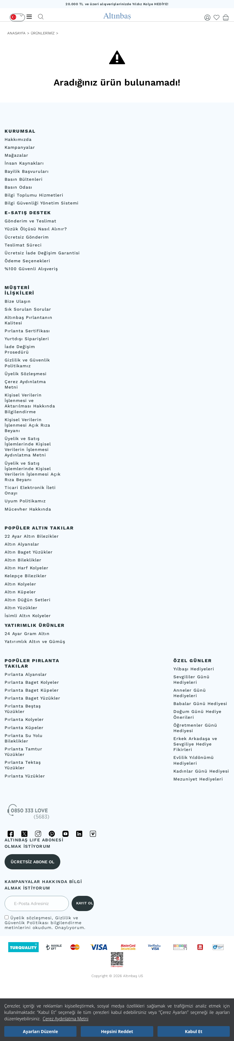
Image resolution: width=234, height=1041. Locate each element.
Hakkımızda (18, 139)
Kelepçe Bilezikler (26, 575)
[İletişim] (29, 813)
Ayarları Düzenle (40, 1031)
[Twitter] (24, 834)
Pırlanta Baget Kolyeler (32, 682)
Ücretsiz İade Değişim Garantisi (42, 252)
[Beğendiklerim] (216, 18)
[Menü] (29, 16)
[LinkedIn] (79, 834)
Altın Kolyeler (20, 583)
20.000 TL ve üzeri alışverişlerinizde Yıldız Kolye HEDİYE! (117, 4)
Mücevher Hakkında (28, 508)
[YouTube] (65, 834)
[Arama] (41, 16)
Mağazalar (16, 155)
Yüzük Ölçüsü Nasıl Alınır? (36, 228)
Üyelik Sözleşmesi (26, 373)
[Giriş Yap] (207, 18)
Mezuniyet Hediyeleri (198, 779)
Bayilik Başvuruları (27, 171)
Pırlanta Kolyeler (24, 719)
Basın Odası (18, 187)
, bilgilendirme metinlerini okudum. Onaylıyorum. (45, 922)
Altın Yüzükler (21, 607)
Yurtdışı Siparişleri (27, 338)
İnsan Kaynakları (24, 163)
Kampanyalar (20, 147)
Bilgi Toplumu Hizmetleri (34, 195)
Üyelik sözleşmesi (31, 917)
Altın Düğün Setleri (28, 599)
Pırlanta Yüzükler (25, 775)
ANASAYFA (16, 33)
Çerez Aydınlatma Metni (65, 1019)
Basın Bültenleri (24, 179)
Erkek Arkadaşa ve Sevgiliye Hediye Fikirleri (195, 744)
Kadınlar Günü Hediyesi (201, 771)
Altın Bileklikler (23, 559)
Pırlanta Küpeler (24, 727)
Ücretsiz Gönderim (27, 236)
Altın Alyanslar (22, 544)
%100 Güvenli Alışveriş (31, 268)
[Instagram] (38, 834)
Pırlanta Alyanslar (26, 674)
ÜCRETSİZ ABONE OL (32, 861)
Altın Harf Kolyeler (26, 567)
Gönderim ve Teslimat (30, 220)
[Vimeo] (93, 834)
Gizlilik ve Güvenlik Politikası (41, 920)
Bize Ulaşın (18, 301)
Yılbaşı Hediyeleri (193, 668)
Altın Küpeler (20, 591)
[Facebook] (11, 834)
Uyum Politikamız (25, 500)
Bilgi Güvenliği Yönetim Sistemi (42, 203)
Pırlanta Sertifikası (27, 330)
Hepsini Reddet (117, 1031)
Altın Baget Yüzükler (29, 552)
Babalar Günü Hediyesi (200, 703)
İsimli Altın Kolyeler (28, 615)
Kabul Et (193, 1031)
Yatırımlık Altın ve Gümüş (35, 641)
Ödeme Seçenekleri (27, 260)
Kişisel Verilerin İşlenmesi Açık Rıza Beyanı (27, 425)
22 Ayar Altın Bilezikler (32, 536)
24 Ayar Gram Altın (27, 633)
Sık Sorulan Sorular (28, 309)
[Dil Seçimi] (17, 17)
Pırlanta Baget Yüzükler (32, 698)
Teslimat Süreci (23, 245)
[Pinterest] (52, 834)
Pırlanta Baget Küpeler (32, 690)
